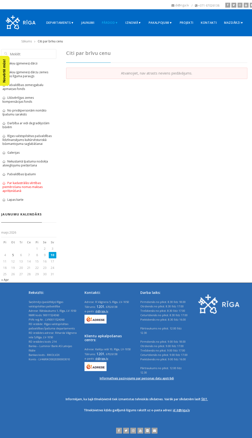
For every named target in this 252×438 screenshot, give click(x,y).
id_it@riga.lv (181, 410)
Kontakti (209, 23)
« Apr (5, 280)
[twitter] (233, 5)
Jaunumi (88, 23)
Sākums (26, 41)
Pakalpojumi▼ (160, 23)
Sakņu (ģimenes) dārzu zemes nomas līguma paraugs (25, 74)
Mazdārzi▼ (233, 23)
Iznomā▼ (133, 23)
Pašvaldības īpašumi (19, 174)
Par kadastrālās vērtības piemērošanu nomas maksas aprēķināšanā (22, 187)
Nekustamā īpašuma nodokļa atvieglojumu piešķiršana (25, 163)
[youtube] (245, 5)
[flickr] (146, 431)
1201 (100, 306)
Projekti (186, 23)
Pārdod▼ (110, 23)
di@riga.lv (101, 311)
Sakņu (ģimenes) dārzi (19, 63)
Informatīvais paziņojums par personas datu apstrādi (137, 378)
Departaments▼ (60, 23)
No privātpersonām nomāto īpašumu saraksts (24, 112)
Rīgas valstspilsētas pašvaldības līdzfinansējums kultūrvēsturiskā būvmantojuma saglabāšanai (27, 140)
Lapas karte (13, 200)
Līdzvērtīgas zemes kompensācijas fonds (18, 100)
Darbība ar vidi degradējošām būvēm (25, 125)
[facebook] (227, 5)
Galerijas (11, 152)
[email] (153, 431)
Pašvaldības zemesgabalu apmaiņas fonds (22, 87)
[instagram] (239, 5)
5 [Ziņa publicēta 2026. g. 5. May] (13, 255)
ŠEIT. (204, 399)
